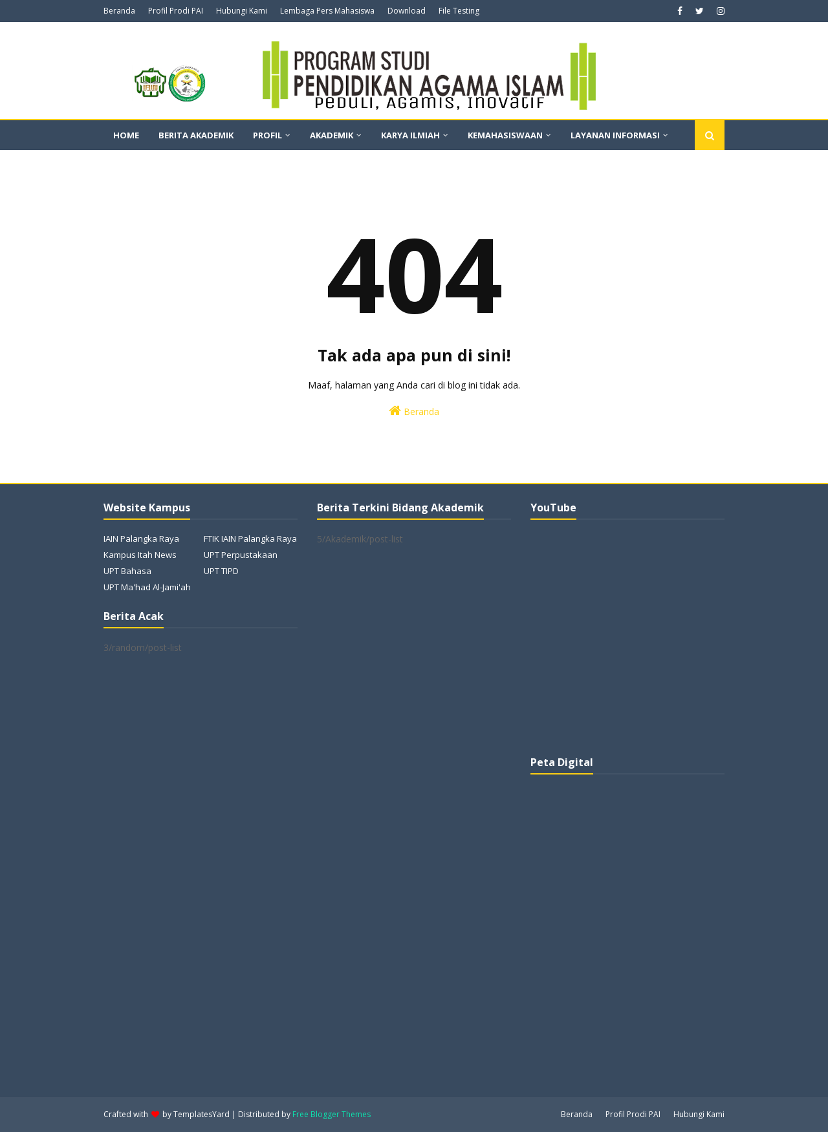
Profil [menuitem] (267, 135)
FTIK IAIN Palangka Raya (250, 538)
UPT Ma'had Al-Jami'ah (147, 587)
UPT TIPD (221, 571)
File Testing (459, 10)
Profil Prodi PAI (175, 10)
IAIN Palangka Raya (141, 538)
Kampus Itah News (140, 555)
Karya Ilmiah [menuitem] (410, 135)
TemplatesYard (201, 1114)
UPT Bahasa (127, 571)
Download (406, 10)
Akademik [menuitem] (331, 135)
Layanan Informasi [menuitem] (615, 135)
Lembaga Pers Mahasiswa (327, 10)
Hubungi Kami (241, 10)
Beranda (119, 10)
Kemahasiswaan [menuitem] (505, 135)
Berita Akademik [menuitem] (196, 135)
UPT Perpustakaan (241, 555)
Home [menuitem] (126, 135)
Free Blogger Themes (331, 1114)
